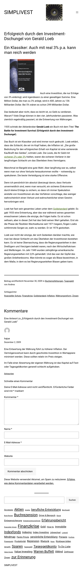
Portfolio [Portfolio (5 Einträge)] (71, 537)
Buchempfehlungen (54, 281)
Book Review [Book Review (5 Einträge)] (8, 516)
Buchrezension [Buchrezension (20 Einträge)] (26, 515)
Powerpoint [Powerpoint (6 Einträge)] (8, 541)
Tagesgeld (69, 281)
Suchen (72, 500)
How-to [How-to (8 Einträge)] (50, 527)
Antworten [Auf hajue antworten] (9, 373)
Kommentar (11, 397)
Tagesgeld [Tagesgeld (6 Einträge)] (28, 547)
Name (8, 429)
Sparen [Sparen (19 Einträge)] (17, 546)
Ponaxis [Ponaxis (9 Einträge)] (63, 537)
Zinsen (75, 296)
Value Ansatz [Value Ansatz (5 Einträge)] (8, 552)
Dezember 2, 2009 (12, 342)
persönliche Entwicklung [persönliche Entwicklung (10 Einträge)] (44, 536)
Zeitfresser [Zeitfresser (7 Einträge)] (69, 552)
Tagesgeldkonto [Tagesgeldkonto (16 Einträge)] (45, 546)
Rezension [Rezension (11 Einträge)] (33, 541)
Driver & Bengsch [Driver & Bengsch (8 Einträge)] (47, 515)
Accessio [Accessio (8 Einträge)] (8, 510)
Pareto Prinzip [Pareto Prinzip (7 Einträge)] (23, 537)
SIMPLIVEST (18, 12)
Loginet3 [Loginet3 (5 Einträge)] (65, 533)
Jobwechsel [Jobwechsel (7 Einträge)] (55, 532)
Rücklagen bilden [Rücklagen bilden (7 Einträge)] (63, 541)
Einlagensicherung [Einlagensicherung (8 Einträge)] (13, 520)
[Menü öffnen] (77, 12)
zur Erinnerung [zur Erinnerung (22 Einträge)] (23, 557)
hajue (7, 338)
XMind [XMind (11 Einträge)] (59, 551)
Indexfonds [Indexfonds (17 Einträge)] (12, 532)
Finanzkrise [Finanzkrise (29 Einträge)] (28, 526)
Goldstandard (60, 208)
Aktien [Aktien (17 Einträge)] (19, 509)
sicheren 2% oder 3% (15, 156)
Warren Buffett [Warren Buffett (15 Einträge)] (44, 551)
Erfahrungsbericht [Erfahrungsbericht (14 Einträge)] (54, 520)
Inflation (51, 296)
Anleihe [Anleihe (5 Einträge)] (27, 510)
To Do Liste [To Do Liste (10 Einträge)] (64, 546)
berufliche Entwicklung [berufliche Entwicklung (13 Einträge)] (46, 509)
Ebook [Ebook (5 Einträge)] (59, 516)
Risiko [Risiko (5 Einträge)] (53, 542)
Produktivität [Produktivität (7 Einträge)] (20, 541)
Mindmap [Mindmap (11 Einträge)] (10, 536)
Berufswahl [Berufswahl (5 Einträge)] (66, 510)
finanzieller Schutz (12, 296)
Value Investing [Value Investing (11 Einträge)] (23, 551)
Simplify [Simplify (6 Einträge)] (7, 547)
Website (8, 456)
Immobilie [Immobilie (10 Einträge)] (60, 526)
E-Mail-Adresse (13, 442)
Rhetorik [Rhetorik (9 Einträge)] (44, 541)
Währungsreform (63, 296)
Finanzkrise (27, 296)
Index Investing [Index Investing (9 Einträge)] (41, 532)
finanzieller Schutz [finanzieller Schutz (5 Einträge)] (10, 527)
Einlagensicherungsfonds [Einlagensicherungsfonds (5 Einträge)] (31, 521)
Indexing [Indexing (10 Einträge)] (27, 532)
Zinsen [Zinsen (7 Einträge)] (7, 557)
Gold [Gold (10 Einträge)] (43, 526)
